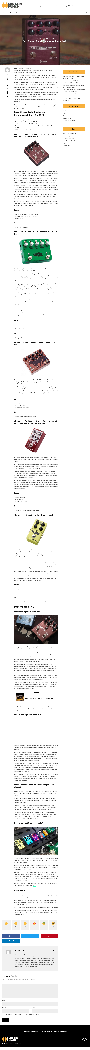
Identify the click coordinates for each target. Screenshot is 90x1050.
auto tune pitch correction (71, 136)
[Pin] (7, 92)
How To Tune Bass (68, 138)
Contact (57, 1043)
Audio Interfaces (68, 111)
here (34, 885)
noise (42, 269)
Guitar (11, 12)
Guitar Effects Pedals (43, 38)
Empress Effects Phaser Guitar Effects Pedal (28, 122)
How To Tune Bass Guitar (70, 141)
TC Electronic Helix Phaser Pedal (24, 130)
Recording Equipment (27, 12)
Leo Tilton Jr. (7, 74)
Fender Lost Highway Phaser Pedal (25, 120)
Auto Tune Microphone (69, 133)
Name (4, 1003)
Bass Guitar (66, 146)
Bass (17, 12)
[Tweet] (7, 89)
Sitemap (78, 1043)
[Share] (7, 85)
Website (33, 1010)
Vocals (5, 12)
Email (4, 1010)
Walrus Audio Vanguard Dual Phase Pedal (27, 124)
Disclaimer (63, 1043)
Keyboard (66, 123)
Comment (4, 983)
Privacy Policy (71, 1043)
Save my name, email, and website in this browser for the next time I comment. (23, 1017)
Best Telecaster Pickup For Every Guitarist (40, 698)
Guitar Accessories (33, 696)
